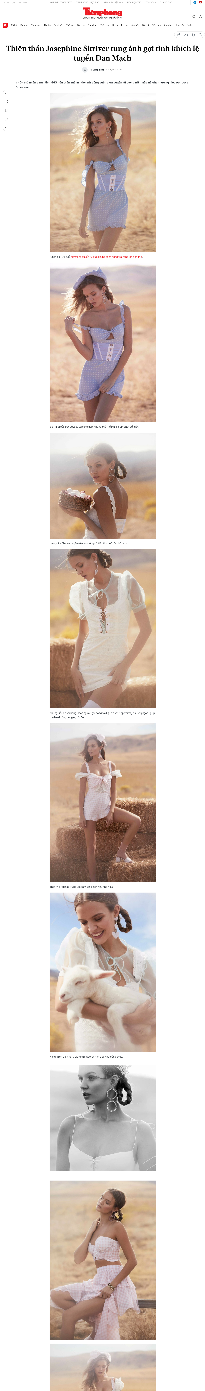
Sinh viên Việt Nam (113, 2)
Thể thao (104, 25)
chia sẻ (179, 35)
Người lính (117, 25)
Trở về (6, 128)
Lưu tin (6, 110)
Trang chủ (5, 25)
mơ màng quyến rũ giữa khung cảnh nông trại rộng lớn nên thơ (106, 256)
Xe (127, 25)
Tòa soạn (150, 2)
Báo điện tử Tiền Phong (102, 13)
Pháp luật (92, 25)
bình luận (200, 35)
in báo (193, 35)
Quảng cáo (166, 2)
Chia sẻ (6, 102)
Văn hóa (135, 25)
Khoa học (168, 25)
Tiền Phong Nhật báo (87, 2)
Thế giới (70, 25)
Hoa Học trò (134, 2)
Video (190, 25)
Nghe (6, 93)
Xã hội (14, 25)
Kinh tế (24, 25)
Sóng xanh (36, 25)
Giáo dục (156, 25)
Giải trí (145, 25)
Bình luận (6, 119)
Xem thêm (199, 25)
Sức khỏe (58, 25)
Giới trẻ (81, 25)
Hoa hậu (180, 25)
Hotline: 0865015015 (61, 2)
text (186, 34)
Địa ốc (47, 25)
